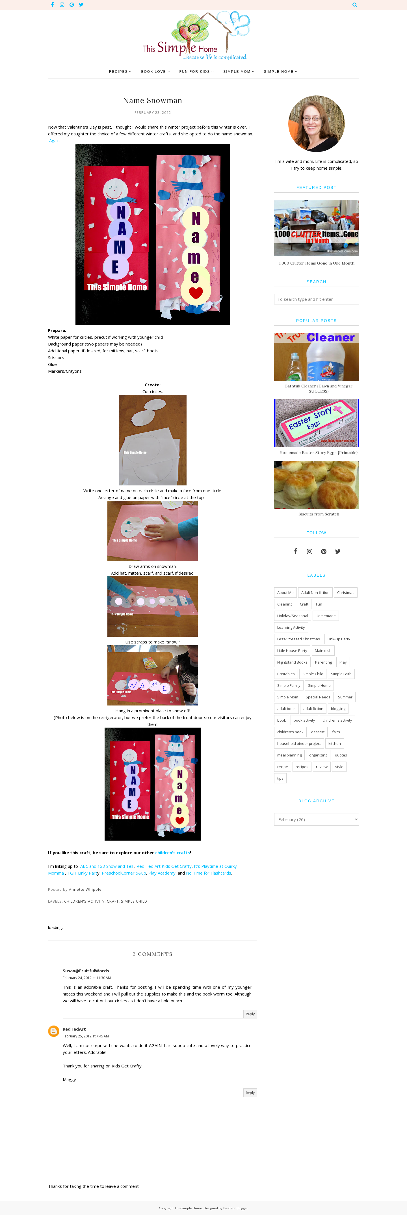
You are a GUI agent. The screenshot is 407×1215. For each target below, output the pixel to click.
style (339, 766)
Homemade (326, 615)
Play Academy (162, 873)
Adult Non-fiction (315, 592)
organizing (318, 755)
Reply (250, 1014)
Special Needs (318, 697)
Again (54, 140)
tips (280, 778)
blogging (338, 708)
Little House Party (292, 650)
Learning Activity (291, 627)
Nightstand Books (292, 662)
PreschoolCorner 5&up (124, 873)
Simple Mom (287, 697)
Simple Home (319, 685)
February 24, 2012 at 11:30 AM (87, 977)
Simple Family (288, 685)
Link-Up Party (339, 638)
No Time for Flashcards (208, 873)
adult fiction (313, 708)
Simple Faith (341, 673)
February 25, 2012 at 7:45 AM (86, 1036)
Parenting (323, 662)
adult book (286, 708)
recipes (302, 766)
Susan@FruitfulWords (86, 970)
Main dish (323, 650)
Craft (113, 901)
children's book (290, 731)
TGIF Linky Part (82, 873)
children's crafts (172, 852)
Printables (286, 673)
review (322, 766)
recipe (282, 766)
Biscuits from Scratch (318, 514)
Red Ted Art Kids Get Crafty (164, 866)
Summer (345, 697)
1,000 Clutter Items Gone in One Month (316, 263)
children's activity (84, 901)
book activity (304, 720)
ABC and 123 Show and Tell (107, 866)
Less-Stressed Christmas (298, 638)
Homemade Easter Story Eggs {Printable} (319, 452)
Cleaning (284, 604)
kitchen (334, 743)
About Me (285, 592)
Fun (319, 604)
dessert (317, 731)
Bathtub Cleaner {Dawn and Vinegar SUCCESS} (318, 388)
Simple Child (134, 901)
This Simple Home (188, 1208)
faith (336, 731)
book (281, 720)
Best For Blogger (235, 1208)
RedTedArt (74, 1029)
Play (343, 662)
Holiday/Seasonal (292, 615)
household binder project (299, 743)
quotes (341, 755)
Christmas (345, 592)
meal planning (289, 755)
